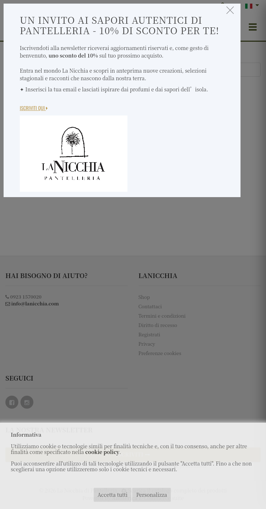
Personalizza (151, 494)
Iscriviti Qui (34, 108)
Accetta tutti (112, 494)
